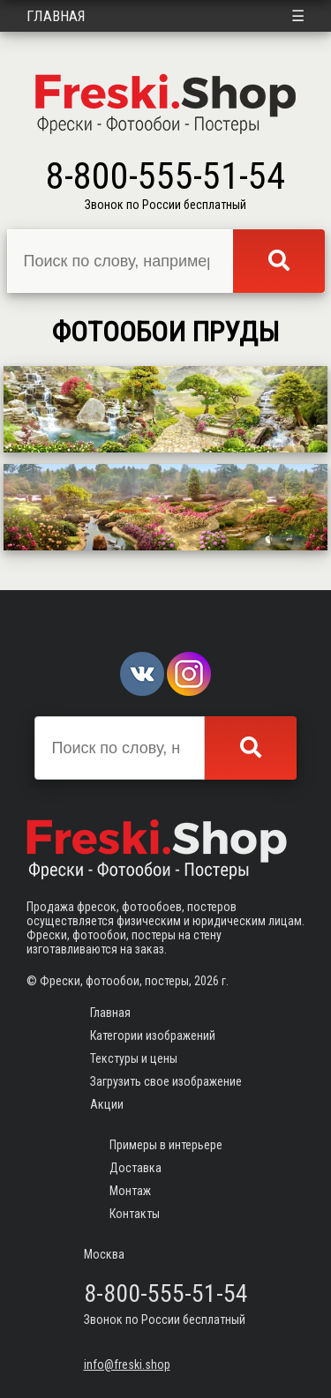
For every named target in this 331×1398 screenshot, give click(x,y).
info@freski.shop (127, 1364)
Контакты (134, 1214)
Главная (56, 16)
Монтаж (130, 1191)
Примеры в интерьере (165, 1145)
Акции (107, 1104)
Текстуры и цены (133, 1058)
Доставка (135, 1168)
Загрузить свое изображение (166, 1081)
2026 (206, 981)
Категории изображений (152, 1035)
